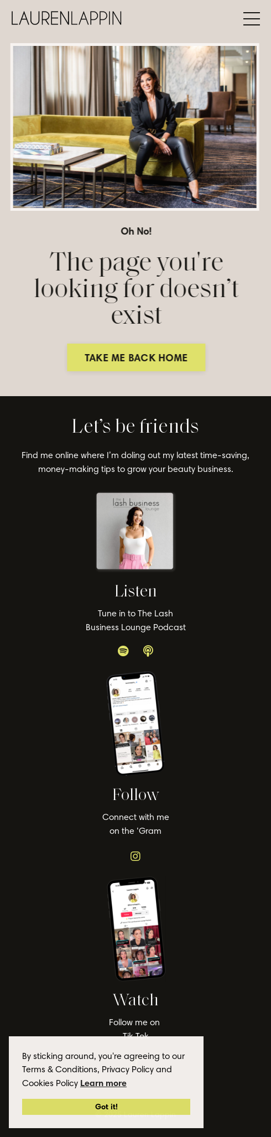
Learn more (103, 1082)
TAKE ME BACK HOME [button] (137, 357)
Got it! (106, 1107)
